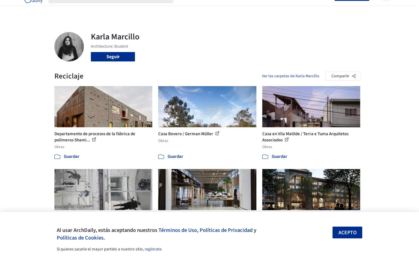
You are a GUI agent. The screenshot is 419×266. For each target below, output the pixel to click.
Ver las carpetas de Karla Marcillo (290, 76)
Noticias (266, 8)
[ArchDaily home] (33, 8)
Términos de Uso (177, 230)
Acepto (347, 232)
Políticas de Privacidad (226, 230)
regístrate (153, 249)
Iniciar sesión (318, 8)
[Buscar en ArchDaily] (115, 8)
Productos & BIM (236, 8)
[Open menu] (386, 8)
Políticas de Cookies (80, 238)
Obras (185, 8)
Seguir (113, 56)
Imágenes (205, 8)
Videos (286, 8)
